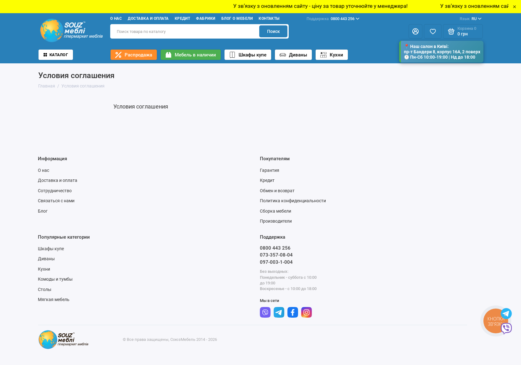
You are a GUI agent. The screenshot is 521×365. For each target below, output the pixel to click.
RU (471, 18)
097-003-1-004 (276, 262)
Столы (44, 289)
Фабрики (205, 18)
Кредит (182, 18)
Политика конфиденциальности (293, 200)
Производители (276, 221)
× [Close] (514, 6)
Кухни (331, 55)
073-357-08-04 (276, 255)
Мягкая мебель (54, 299)
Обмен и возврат (277, 190)
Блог (43, 211)
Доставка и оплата (148, 18)
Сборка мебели (275, 211)
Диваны (293, 55)
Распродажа (133, 55)
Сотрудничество (55, 190)
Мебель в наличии (190, 55)
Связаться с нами (56, 200)
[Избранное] (432, 31)
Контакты (269, 18)
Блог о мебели (237, 18)
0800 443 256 (333, 18)
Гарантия (269, 170)
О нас (116, 18)
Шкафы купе (247, 55)
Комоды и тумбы (55, 279)
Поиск (273, 31)
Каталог (56, 54)
